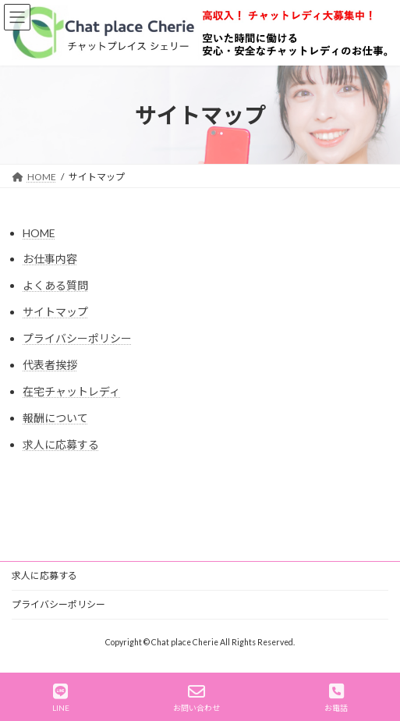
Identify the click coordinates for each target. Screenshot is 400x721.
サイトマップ (55, 311)
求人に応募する (61, 444)
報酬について (55, 417)
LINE (60, 697)
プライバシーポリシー (77, 338)
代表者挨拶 (50, 364)
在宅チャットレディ (71, 391)
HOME (39, 233)
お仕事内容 (50, 258)
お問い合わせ (196, 697)
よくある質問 (55, 285)
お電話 (336, 697)
